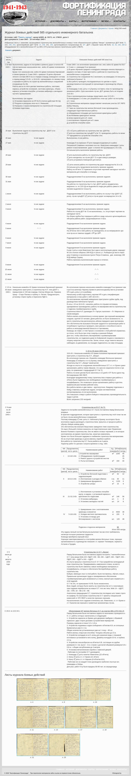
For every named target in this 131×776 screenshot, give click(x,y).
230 (119, 45)
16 (84, 45)
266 (123, 45)
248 (10, 45)
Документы (102, 28)
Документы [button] (58, 21)
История (70, 769)
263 (51, 45)
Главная (94, 28)
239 (43, 45)
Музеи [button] (106, 21)
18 (113, 45)
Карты (91, 769)
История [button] (41, 21)
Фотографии (102, 769)
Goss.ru (124, 773)
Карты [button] (73, 21)
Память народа (25, 37)
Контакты (119, 21)
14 (40, 45)
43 (116, 45)
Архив (111, 28)
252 (14, 45)
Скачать (8, 50)
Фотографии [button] (90, 21)
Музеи (113, 769)
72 (125, 43)
